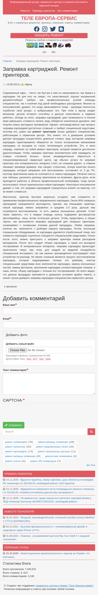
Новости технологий (19, 511)
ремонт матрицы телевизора (20, 456)
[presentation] (32, 414)
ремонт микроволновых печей (52, 446)
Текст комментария (14, 370)
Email (6, 318)
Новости (25, 10)
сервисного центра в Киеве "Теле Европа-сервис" (65, 585)
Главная (7, 61)
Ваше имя (9, 304)
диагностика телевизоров (58, 456)
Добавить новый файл (20, 343)
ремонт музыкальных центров (54, 451)
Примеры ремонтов (44, 10)
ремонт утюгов (13, 461)
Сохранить (13, 425)
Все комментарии (67, 10)
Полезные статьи (16, 547)
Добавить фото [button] (16, 335)
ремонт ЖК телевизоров (43, 461)
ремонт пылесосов (15, 446)
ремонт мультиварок (16, 451)
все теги (91, 465)
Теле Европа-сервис (49, 18)
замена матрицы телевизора (53, 442)
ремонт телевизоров (16, 442)
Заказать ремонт (48, 35)
